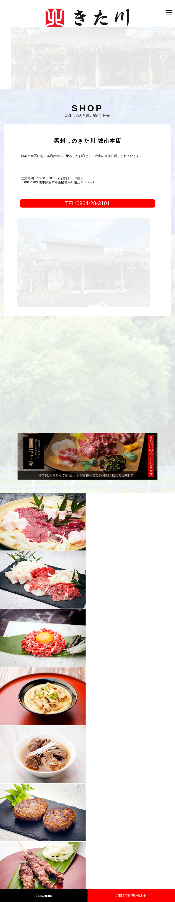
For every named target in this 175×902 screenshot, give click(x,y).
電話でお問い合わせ (131, 895)
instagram (44, 895)
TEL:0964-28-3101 (87, 203)
